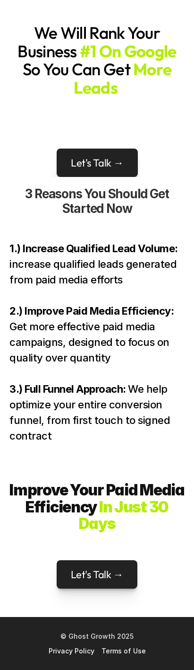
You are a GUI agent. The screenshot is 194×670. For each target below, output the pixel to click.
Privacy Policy (71, 651)
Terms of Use (123, 651)
